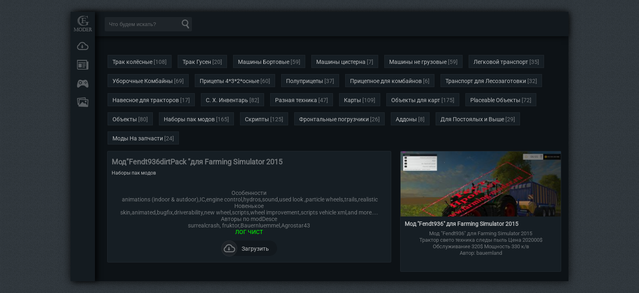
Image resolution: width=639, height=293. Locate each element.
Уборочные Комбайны (142, 81)
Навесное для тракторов (145, 100)
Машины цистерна (341, 62)
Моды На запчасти (137, 138)
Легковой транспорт (501, 62)
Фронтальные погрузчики (334, 119)
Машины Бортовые (263, 62)
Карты (352, 100)
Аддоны (406, 119)
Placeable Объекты (495, 100)
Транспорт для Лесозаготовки (485, 81)
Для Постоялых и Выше (472, 119)
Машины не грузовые (418, 62)
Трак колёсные (132, 62)
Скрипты (257, 119)
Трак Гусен (197, 62)
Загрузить (245, 248)
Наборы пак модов (189, 119)
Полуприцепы (304, 81)
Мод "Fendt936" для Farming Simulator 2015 (461, 224)
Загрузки (83, 46)
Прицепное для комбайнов (386, 81)
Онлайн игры (83, 83)
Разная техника (296, 100)
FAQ (83, 102)
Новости (83, 65)
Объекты (124, 119)
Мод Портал (83, 23)
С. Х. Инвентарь (227, 100)
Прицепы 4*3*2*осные (229, 81)
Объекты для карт (415, 100)
